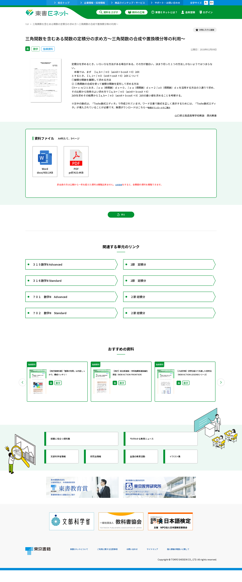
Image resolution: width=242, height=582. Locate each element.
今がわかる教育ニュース (147, 458)
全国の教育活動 (141, 475)
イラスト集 (178, 475)
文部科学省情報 (62, 475)
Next (221, 400)
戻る (121, 219)
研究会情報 (99, 475)
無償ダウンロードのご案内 (162, 109)
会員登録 (188, 12)
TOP (27, 24)
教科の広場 (136, 12)
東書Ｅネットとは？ (164, 12)
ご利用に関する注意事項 (116, 561)
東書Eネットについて (82, 561)
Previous (21, 400)
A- (206, 2)
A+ (211, 2)
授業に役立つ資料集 (64, 458)
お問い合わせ (146, 561)
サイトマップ (170, 561)
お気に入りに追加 (203, 30)
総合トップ (61, 2)
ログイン (206, 12)
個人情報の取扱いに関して (202, 561)
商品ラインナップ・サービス (128, 2)
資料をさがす (108, 12)
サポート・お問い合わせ (165, 2)
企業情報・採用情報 (93, 2)
